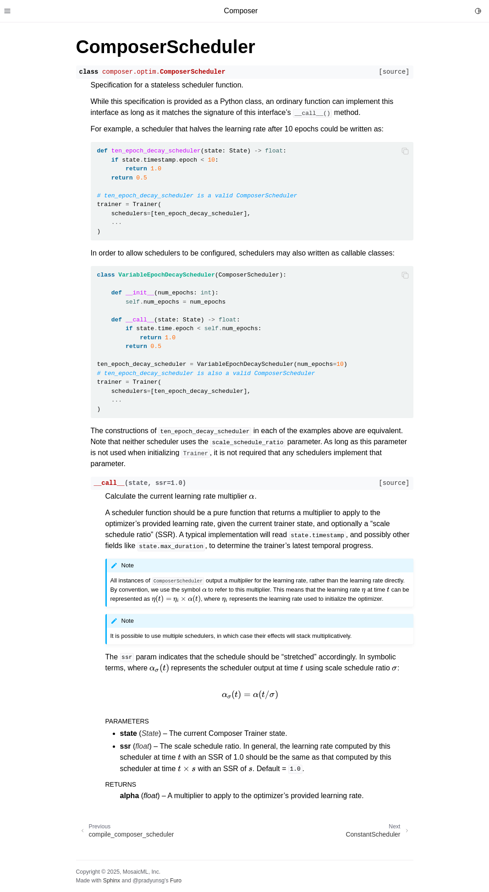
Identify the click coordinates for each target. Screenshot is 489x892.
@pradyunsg (148, 880)
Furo (175, 880)
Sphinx (111, 880)
